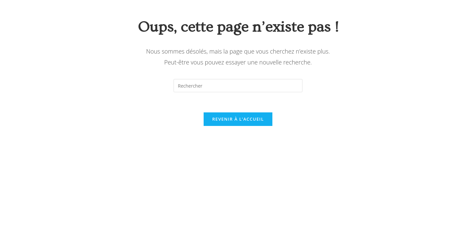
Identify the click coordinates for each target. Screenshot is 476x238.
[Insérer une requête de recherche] (238, 85)
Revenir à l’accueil (238, 119)
